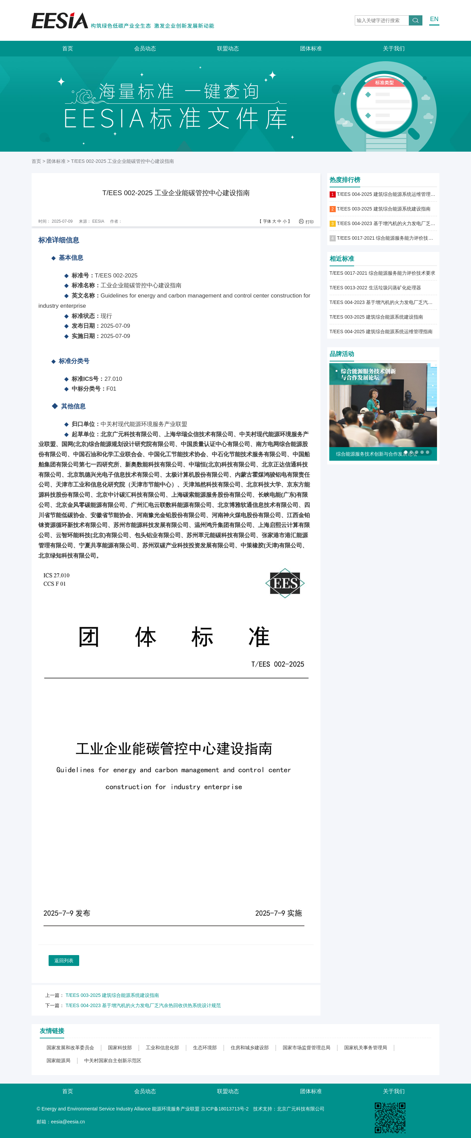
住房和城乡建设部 (250, 1047)
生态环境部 (205, 1047)
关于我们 (394, 48)
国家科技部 (120, 1047)
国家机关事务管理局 (365, 1047)
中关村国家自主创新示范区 (112, 1060)
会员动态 (145, 48)
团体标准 (311, 48)
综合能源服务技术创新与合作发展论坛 (376, 454)
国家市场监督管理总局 (306, 1047)
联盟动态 (228, 48)
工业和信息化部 (162, 1047)
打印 (310, 222)
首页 (67, 48)
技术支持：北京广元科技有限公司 (289, 1108)
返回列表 (63, 960)
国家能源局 (58, 1060)
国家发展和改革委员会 (70, 1047)
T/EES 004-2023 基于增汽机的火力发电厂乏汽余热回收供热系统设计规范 (143, 1005)
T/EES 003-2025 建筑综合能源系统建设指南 (112, 995)
